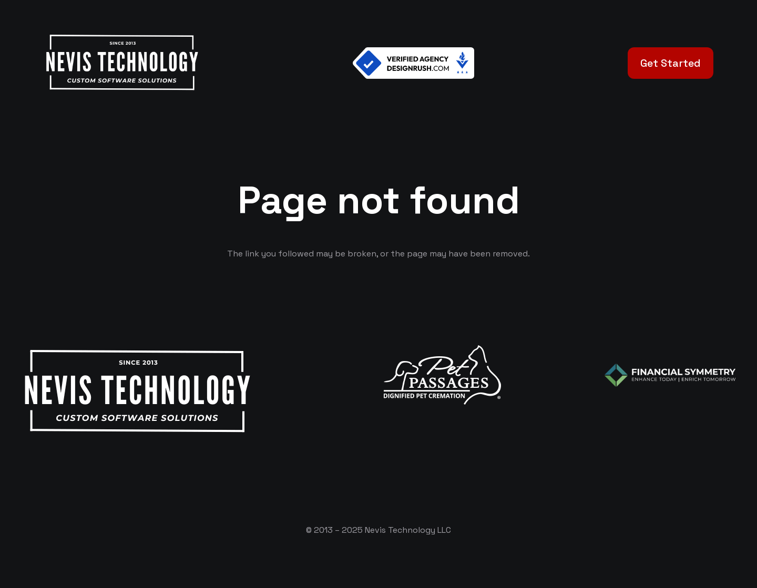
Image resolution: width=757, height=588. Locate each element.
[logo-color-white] (670, 375)
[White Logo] (121, 63)
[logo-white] (442, 375)
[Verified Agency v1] (414, 63)
